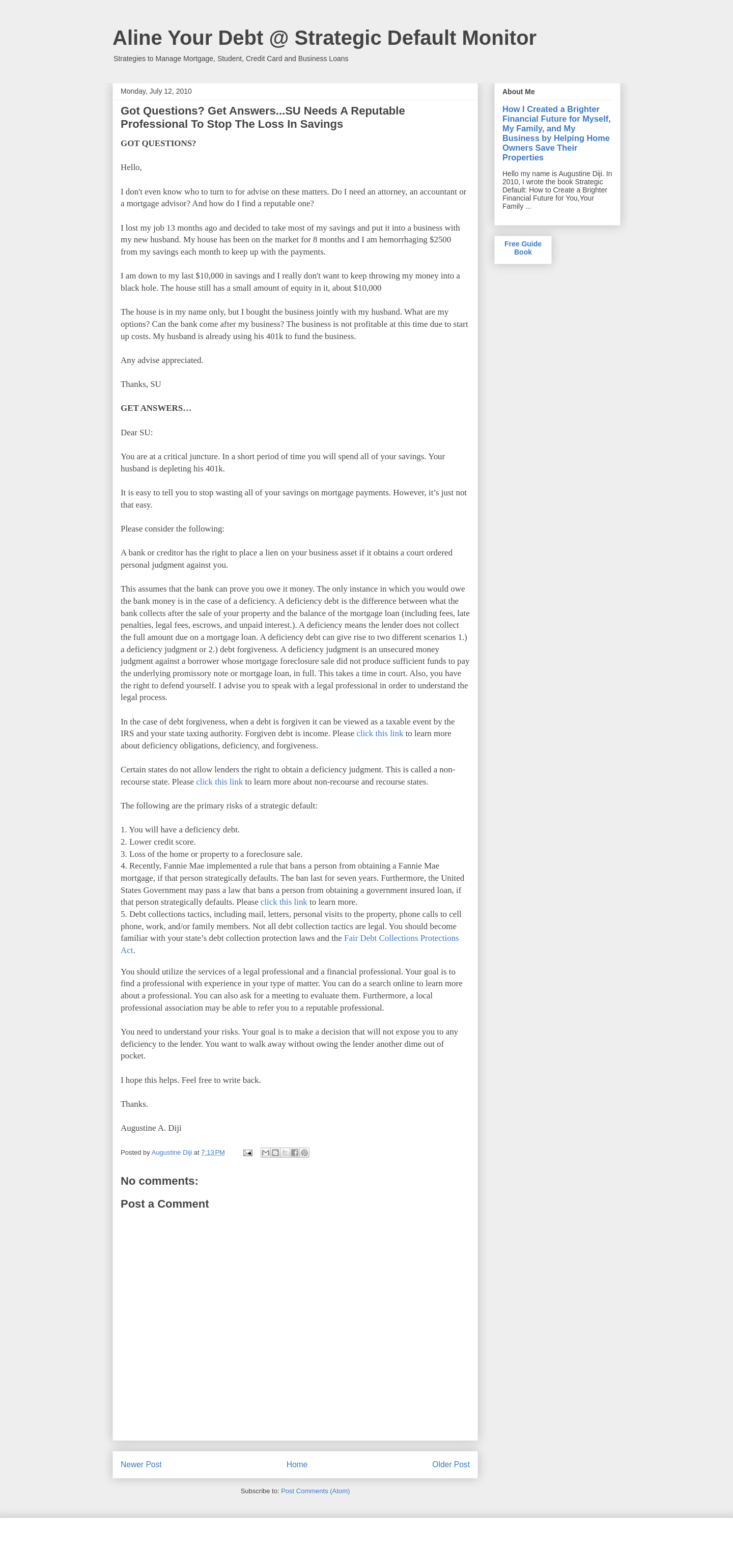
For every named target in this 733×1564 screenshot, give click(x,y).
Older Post (451, 1464)
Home (297, 1464)
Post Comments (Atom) (315, 1491)
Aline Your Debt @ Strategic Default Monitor (324, 37)
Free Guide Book (523, 248)
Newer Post (141, 1464)
